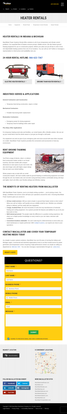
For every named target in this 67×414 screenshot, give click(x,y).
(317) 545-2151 (55, 4)
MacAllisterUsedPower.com (42, 382)
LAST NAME (10, 275)
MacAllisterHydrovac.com (41, 391)
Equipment (17, 25)
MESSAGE (9, 311)
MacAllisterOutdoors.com (41, 395)
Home (10, 25)
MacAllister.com (39, 384)
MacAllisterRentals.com (41, 387)
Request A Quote (10, 252)
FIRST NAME (10, 266)
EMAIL (8, 302)
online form (56, 247)
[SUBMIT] (33, 332)
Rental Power (26, 25)
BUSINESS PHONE (12, 284)
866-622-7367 (36, 57)
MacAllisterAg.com (40, 389)
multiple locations (39, 223)
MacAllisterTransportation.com (43, 400)
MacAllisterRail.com (40, 397)
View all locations (11, 355)
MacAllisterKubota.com (41, 393)
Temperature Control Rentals (40, 25)
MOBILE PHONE (11, 293)
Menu (62, 4)
